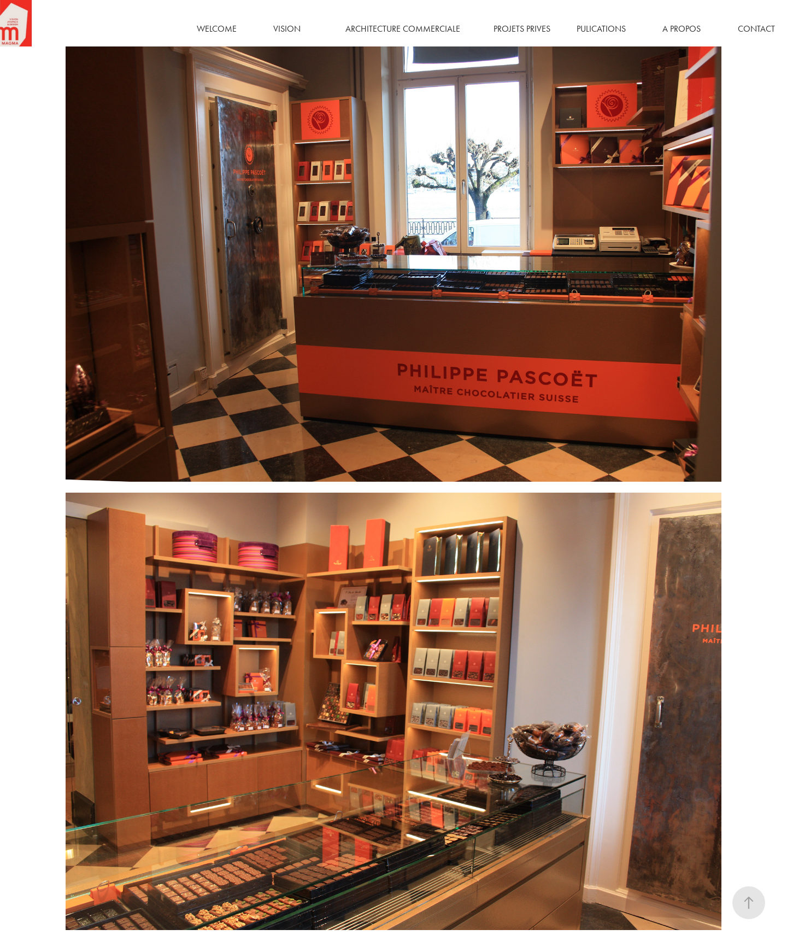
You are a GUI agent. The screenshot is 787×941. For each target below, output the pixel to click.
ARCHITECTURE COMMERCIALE (402, 29)
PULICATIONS (601, 29)
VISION (287, 29)
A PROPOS (681, 29)
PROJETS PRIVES (522, 29)
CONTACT (756, 29)
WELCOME (217, 29)
